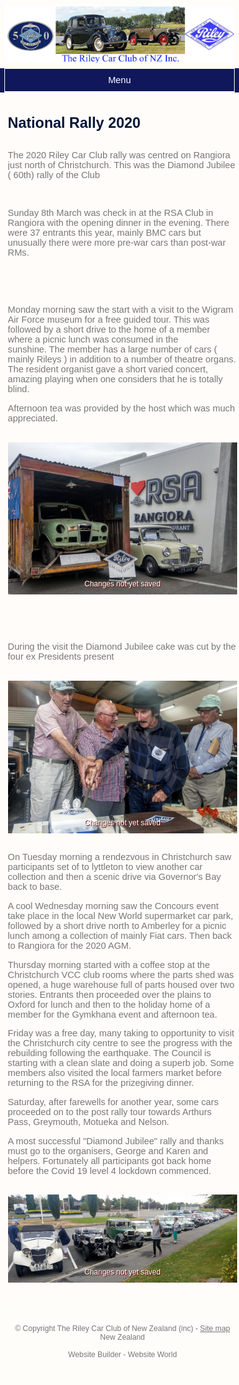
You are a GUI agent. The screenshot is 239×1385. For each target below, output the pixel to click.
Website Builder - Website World (122, 1354)
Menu (119, 80)
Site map (215, 1328)
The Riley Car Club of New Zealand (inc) (125, 1328)
